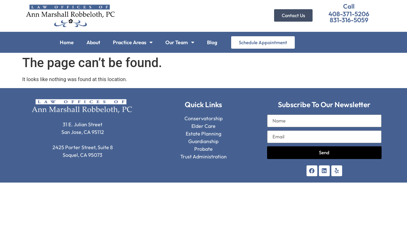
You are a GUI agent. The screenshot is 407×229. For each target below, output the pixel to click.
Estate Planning (203, 133)
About (93, 42)
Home (67, 42)
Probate (203, 149)
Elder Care (203, 126)
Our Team (179, 42)
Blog (212, 42)
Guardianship (203, 141)
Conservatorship (203, 118)
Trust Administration (203, 156)
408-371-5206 (348, 14)
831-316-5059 (349, 20)
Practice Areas (133, 42)
